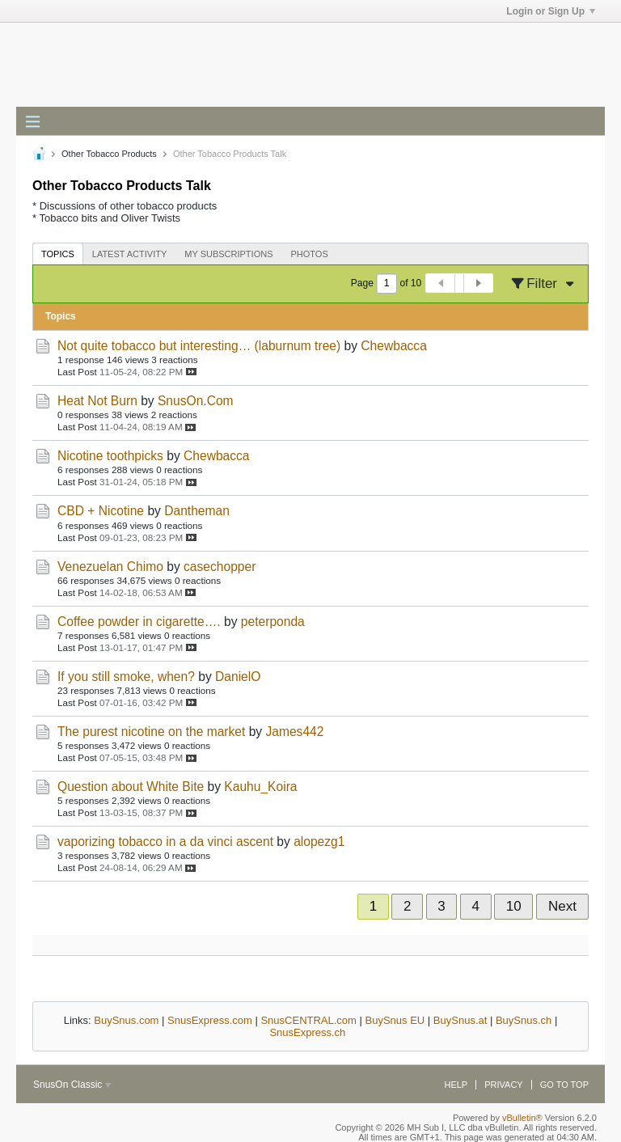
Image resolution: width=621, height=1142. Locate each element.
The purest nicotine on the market (151, 731)
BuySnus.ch (523, 1020)
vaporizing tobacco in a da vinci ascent (165, 841)
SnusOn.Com (196, 401)
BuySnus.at (460, 1020)
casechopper (220, 566)
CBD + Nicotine (100, 511)
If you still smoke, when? (126, 676)
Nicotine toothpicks (110, 456)
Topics (57, 254)
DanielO (237, 676)
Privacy (503, 1084)
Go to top (564, 1084)
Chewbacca (393, 346)
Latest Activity (129, 254)
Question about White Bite (130, 786)
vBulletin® (522, 1118)
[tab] (57, 253)
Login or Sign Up (550, 11)
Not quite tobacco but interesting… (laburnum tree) (198, 346)
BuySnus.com (126, 1020)
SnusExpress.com (209, 1020)
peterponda (273, 621)
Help (455, 1084)
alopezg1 (319, 841)
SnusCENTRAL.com (308, 1020)
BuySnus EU (395, 1020)
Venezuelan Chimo (110, 566)
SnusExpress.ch (307, 1032)
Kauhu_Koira (260, 786)
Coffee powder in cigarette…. (139, 621)
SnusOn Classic (72, 1084)
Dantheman (197, 511)
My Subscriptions (228, 254)
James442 (294, 731)
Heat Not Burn (97, 401)
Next (562, 906)
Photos (309, 254)
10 (514, 906)
